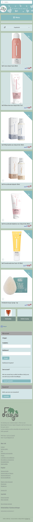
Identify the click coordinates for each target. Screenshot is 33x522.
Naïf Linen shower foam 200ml (10, 66)
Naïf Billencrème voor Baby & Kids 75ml (12, 105)
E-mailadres (5, 343)
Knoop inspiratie (5, 497)
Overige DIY (4, 490)
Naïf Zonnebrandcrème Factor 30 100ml (12, 263)
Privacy (2, 455)
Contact (3, 447)
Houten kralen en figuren (7, 473)
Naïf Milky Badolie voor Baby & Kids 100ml (13, 145)
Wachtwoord (5, 350)
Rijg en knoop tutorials (6, 504)
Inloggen (6, 358)
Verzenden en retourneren (7, 460)
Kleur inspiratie (4, 499)
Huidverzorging (25, 319)
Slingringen (3, 484)
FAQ (2, 451)
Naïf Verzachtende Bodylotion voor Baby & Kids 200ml (16, 223)
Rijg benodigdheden (6, 477)
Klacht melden (4, 464)
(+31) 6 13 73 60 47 (10, 435)
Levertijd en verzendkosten (7, 457)
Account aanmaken (8, 381)
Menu (16, 17)
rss (29, 518)
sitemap (26, 518)
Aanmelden (6, 396)
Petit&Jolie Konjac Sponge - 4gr (10, 302)
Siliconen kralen (4, 471)
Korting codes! (4, 449)
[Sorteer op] (16, 27)
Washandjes (8, 319)
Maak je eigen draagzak (6, 482)
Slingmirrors (4, 486)
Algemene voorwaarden (6, 453)
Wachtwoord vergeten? (8, 363)
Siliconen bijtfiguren (6, 475)
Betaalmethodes (5, 462)
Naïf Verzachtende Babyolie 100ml (11, 184)
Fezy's (4, 326)
